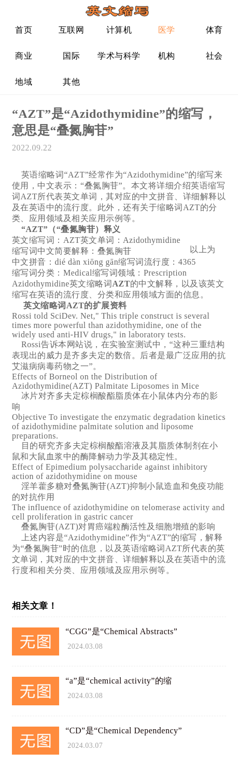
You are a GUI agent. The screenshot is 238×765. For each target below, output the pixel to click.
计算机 (119, 29)
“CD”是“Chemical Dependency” (123, 730)
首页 (23, 29)
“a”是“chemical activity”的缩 (118, 680)
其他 (71, 81)
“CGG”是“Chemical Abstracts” (121, 631)
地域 (23, 81)
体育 (214, 29)
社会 (214, 55)
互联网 (72, 29)
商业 (23, 55)
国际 (71, 55)
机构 (166, 55)
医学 (166, 29)
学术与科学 (119, 55)
